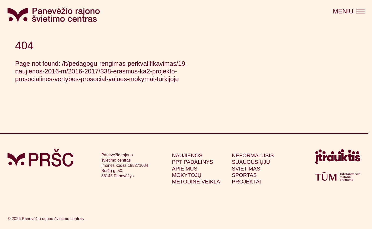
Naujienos (187, 156)
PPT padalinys (192, 162)
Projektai (246, 182)
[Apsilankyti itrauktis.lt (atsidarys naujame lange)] (337, 158)
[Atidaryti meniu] (348, 11)
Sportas (244, 175)
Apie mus (184, 169)
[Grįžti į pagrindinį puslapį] (40, 158)
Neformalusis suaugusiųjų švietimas (253, 162)
